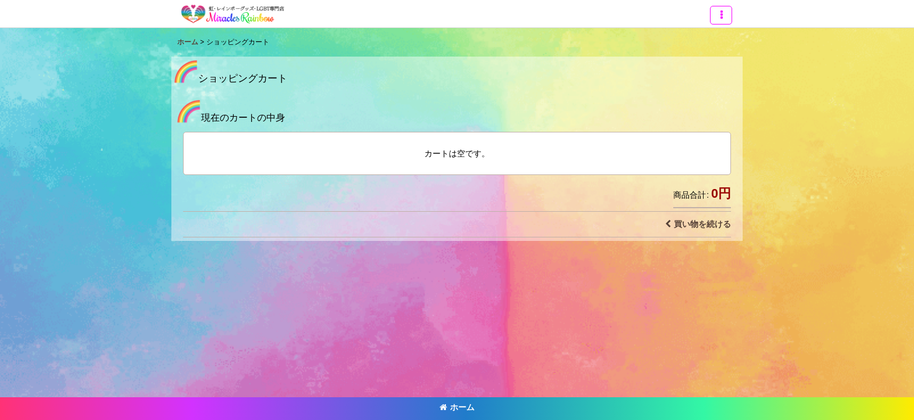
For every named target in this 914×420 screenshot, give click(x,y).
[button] (721, 15)
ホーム (457, 407)
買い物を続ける (698, 224)
